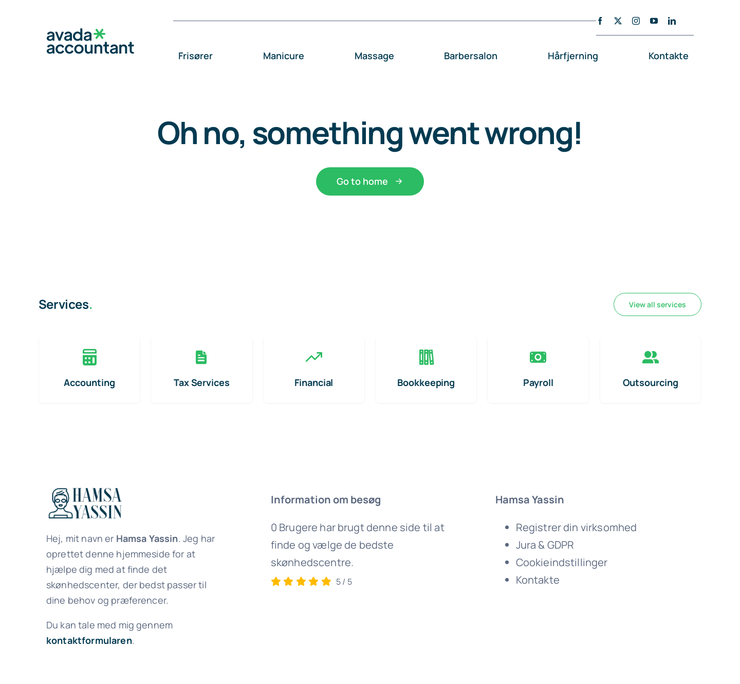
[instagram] (636, 21)
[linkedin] (672, 21)
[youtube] (654, 21)
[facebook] (600, 21)
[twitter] (618, 21)
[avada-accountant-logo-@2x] (90, 33)
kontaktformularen (89, 640)
